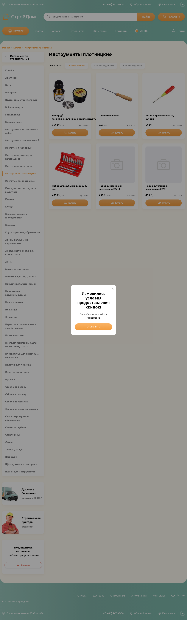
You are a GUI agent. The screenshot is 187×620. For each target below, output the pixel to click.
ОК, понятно (93, 326)
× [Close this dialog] (113, 288)
